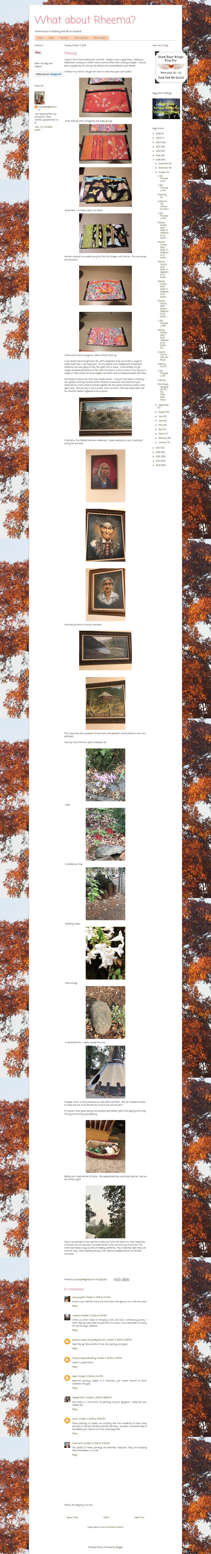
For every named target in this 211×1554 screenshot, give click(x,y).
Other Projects (100, 38)
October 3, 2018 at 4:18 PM (109, 1358)
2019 (158, 155)
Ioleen (74, 1376)
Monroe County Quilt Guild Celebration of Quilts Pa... (163, 339)
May (160, 425)
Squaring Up (162, 196)
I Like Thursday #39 (163, 216)
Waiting (161, 380)
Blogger (119, 1547)
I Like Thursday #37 (163, 373)
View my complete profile (43, 129)
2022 (159, 142)
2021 (158, 146)
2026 (159, 133)
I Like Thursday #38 (163, 323)
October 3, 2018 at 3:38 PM (119, 1340)
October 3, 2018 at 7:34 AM (94, 1315)
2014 (158, 461)
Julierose (76, 1315)
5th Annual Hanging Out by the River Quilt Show (163, 392)
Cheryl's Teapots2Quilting (84, 1358)
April (160, 429)
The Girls (64, 38)
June (161, 420)
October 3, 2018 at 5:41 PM (90, 1376)
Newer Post (72, 1517)
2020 (158, 151)
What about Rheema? (85, 20)
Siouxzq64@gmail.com (47, 108)
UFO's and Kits (80, 38)
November (163, 168)
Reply (74, 1306)
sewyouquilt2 (78, 1297)
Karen (75, 1419)
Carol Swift (77, 1443)
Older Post (139, 1517)
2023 (158, 138)
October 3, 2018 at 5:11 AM (98, 1297)
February (163, 438)
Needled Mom (78, 1397)
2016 (158, 452)
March (162, 433)
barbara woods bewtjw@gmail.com (89, 1340)
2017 (158, 448)
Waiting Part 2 (162, 365)
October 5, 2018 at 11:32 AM (97, 1443)
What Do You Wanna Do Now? (163, 205)
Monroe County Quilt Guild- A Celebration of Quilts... (163, 230)
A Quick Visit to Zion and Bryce (163, 356)
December (163, 163)
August (162, 412)
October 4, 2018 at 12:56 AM (92, 1419)
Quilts (51, 38)
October (162, 172)
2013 (158, 465)
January (162, 442)
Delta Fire (103, 370)
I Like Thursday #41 (163, 178)
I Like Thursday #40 (163, 188)
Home (40, 38)
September (163, 405)
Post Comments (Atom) (112, 1527)
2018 (158, 159)
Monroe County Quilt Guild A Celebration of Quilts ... (163, 309)
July (160, 416)
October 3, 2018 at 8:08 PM (98, 1397)
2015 (158, 456)
